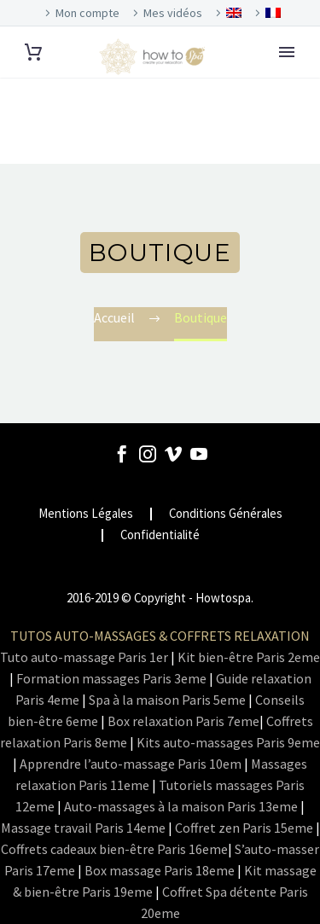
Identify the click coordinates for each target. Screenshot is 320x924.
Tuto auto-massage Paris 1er (84, 656)
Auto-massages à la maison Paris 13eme (181, 806)
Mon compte (87, 12)
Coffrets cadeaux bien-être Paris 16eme (114, 848)
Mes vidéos (172, 12)
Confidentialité (160, 535)
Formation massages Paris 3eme (111, 678)
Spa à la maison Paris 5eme (167, 699)
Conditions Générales (225, 514)
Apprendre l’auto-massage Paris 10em (130, 763)
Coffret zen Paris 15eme (244, 827)
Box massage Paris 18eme (159, 870)
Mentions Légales (85, 514)
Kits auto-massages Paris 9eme (228, 742)
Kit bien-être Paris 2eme (248, 656)
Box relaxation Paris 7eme (183, 720)
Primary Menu (286, 52)
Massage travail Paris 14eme (83, 827)
